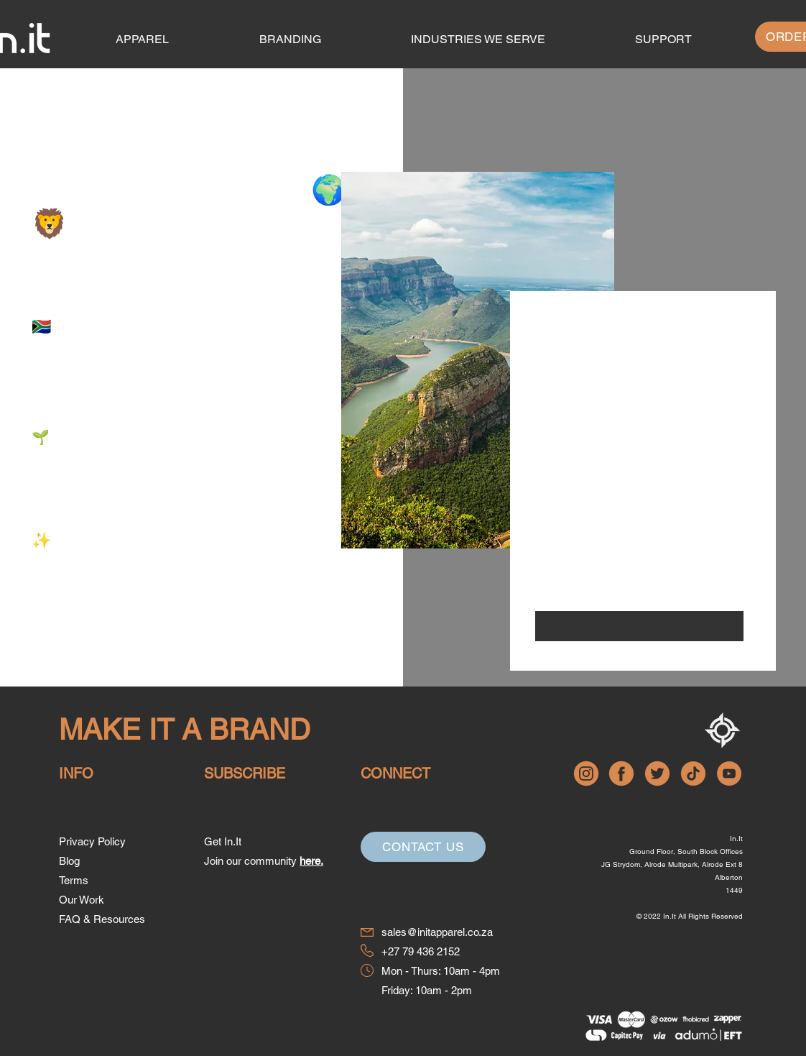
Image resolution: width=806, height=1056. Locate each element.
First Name (560, 367)
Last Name (560, 424)
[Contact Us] (423, 847)
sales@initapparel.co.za (437, 932)
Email (548, 482)
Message (556, 543)
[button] (663, 40)
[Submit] (639, 626)
